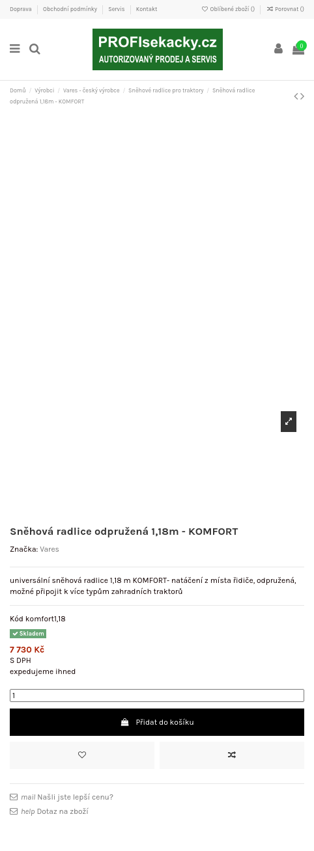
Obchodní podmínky (70, 9)
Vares (49, 549)
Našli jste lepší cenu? (67, 797)
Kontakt (147, 9)
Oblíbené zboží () (228, 9)
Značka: (24, 549)
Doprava (21, 9)
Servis (117, 9)
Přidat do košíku (157, 722)
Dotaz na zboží (55, 811)
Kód (16, 618)
